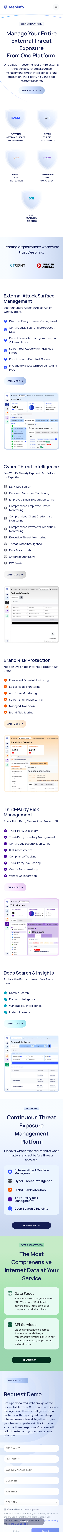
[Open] (56, 1502)
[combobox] (30, 1502)
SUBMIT (24, 1521)
